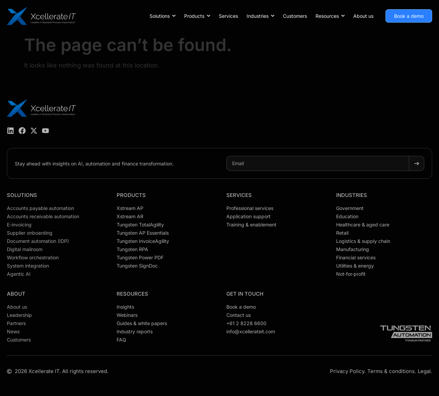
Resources (132, 293)
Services (239, 195)
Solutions (22, 195)
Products (131, 195)
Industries (351, 195)
